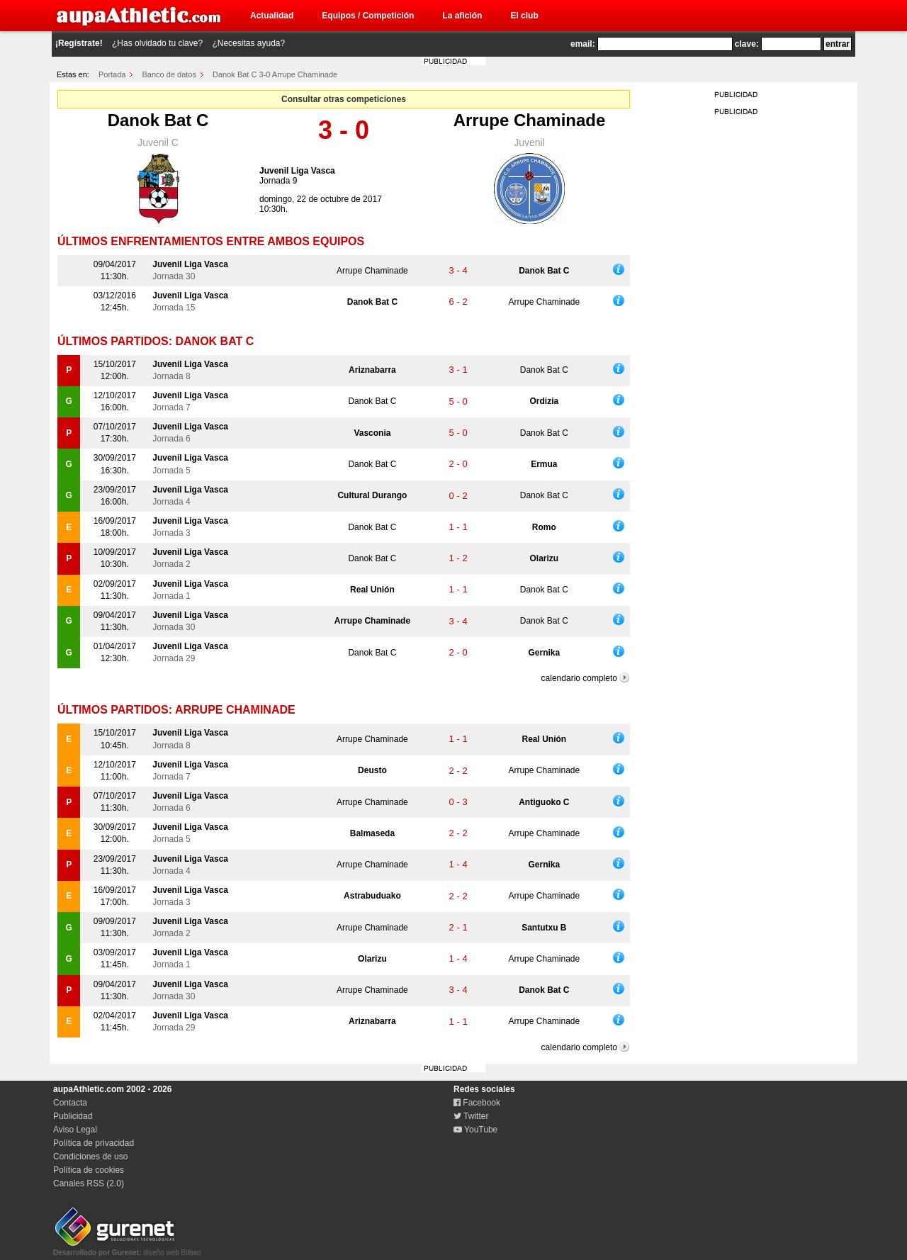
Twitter (471, 1116)
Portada (112, 74)
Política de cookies (88, 1170)
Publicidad (72, 1116)
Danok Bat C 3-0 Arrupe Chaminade (275, 74)
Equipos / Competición (368, 16)
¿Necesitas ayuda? (248, 43)
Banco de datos (169, 74)
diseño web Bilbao (127, 1248)
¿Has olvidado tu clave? (157, 43)
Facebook (477, 1103)
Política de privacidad (93, 1143)
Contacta (70, 1103)
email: (582, 44)
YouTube (475, 1130)
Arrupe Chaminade (530, 120)
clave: (747, 44)
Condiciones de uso (90, 1156)
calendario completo (579, 678)
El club (524, 16)
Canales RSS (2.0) (88, 1183)
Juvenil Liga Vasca (297, 171)
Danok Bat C (158, 120)
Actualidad (271, 16)
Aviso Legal (75, 1130)
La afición (462, 16)
